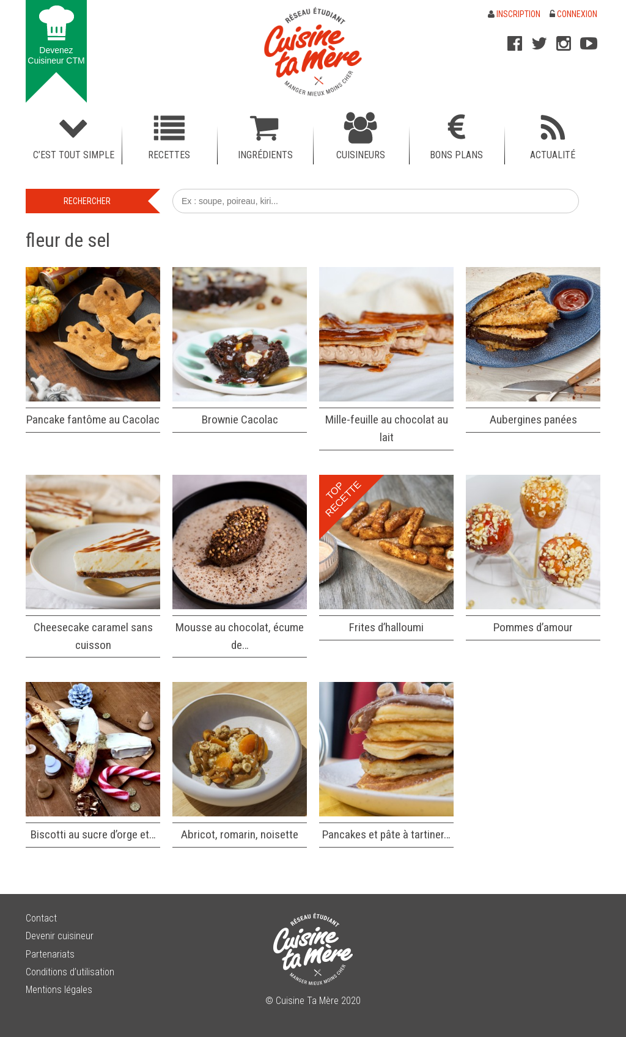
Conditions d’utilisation (70, 972)
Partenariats (50, 954)
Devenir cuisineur (60, 936)
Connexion (573, 14)
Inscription (514, 14)
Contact (41, 918)
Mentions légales (59, 989)
